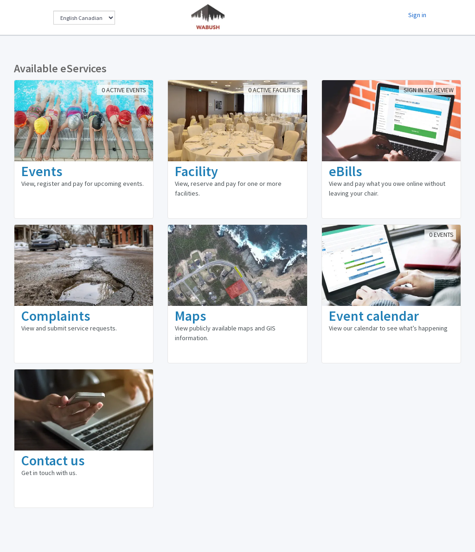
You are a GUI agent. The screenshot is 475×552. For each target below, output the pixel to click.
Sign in (417, 15)
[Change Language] (84, 18)
